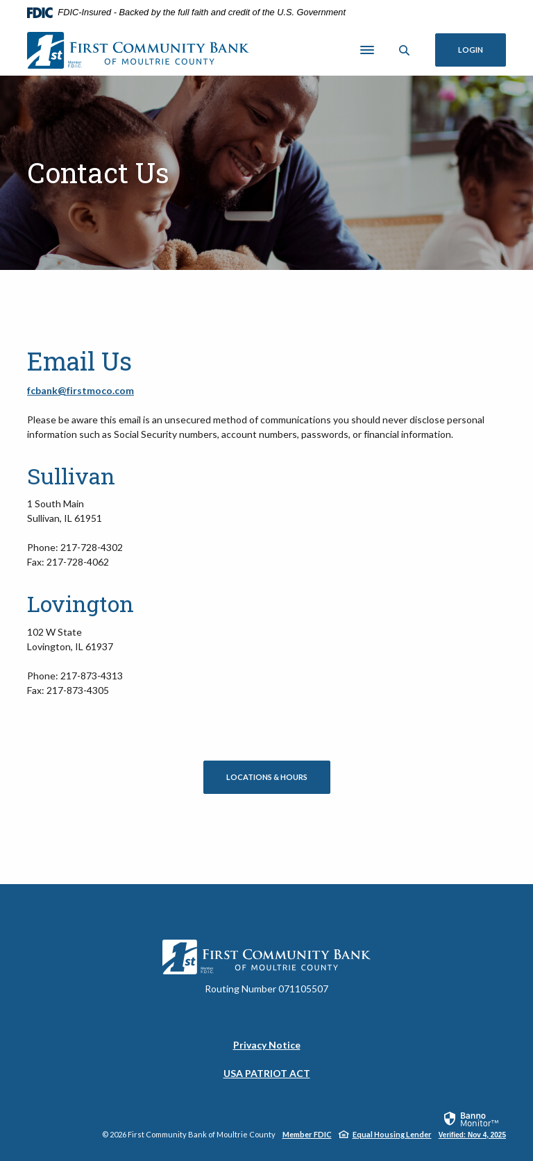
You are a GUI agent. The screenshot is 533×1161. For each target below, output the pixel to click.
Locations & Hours (266, 776)
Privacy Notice (267, 1044)
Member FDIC (307, 1134)
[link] (472, 1124)
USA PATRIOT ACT (266, 1073)
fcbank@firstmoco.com (80, 390)
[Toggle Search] (404, 50)
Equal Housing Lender (392, 1134)
